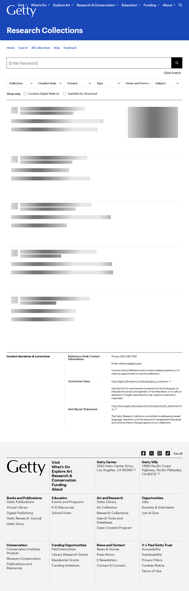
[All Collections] (40, 47)
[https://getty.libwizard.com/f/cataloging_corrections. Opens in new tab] (141, 381)
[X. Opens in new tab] (151, 453)
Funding (150, 5)
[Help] (57, 47)
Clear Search (172, 72)
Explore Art (61, 5)
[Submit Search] (176, 62)
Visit (21, 5)
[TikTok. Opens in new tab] (168, 453)
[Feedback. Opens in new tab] (70, 47)
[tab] (21, 83)
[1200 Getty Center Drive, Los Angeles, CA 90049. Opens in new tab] (117, 468)
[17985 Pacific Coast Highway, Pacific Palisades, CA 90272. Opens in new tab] (162, 470)
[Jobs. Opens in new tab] (145, 502)
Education (129, 5)
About (167, 5)
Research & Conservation (96, 5)
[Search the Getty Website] (180, 5)
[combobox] (89, 62)
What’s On (39, 5)
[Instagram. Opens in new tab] (159, 453)
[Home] (11, 47)
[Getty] (21, 11)
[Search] (23, 47)
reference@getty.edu (130, 363)
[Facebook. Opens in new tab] (143, 453)
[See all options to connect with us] (178, 453)
